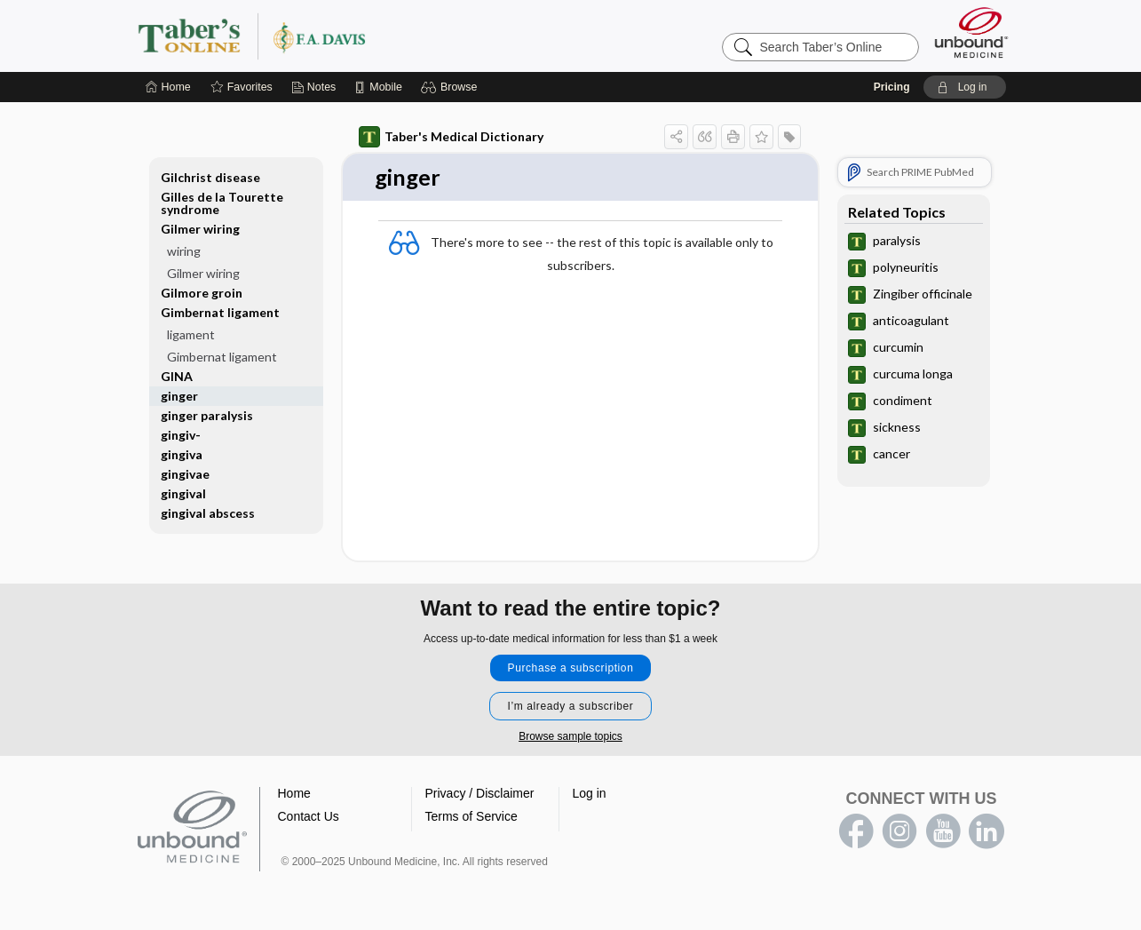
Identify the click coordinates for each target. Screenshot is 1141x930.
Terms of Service (471, 817)
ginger (179, 395)
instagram (899, 832)
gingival (183, 493)
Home (294, 794)
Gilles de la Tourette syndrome (222, 203)
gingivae (185, 473)
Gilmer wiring (200, 228)
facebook (856, 832)
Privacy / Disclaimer (480, 794)
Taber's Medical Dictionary (451, 136)
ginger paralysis (207, 415)
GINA (177, 376)
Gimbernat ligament (220, 312)
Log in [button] (589, 794)
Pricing (892, 87)
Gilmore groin (201, 292)
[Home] (168, 87)
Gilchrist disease (210, 177)
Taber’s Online (358, 35)
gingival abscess (208, 513)
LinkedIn (986, 832)
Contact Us (308, 817)
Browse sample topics (570, 737)
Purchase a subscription (571, 669)
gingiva (181, 454)
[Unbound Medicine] (971, 32)
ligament (191, 334)
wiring (184, 250)
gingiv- (181, 434)
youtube (943, 832)
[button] (451, 87)
